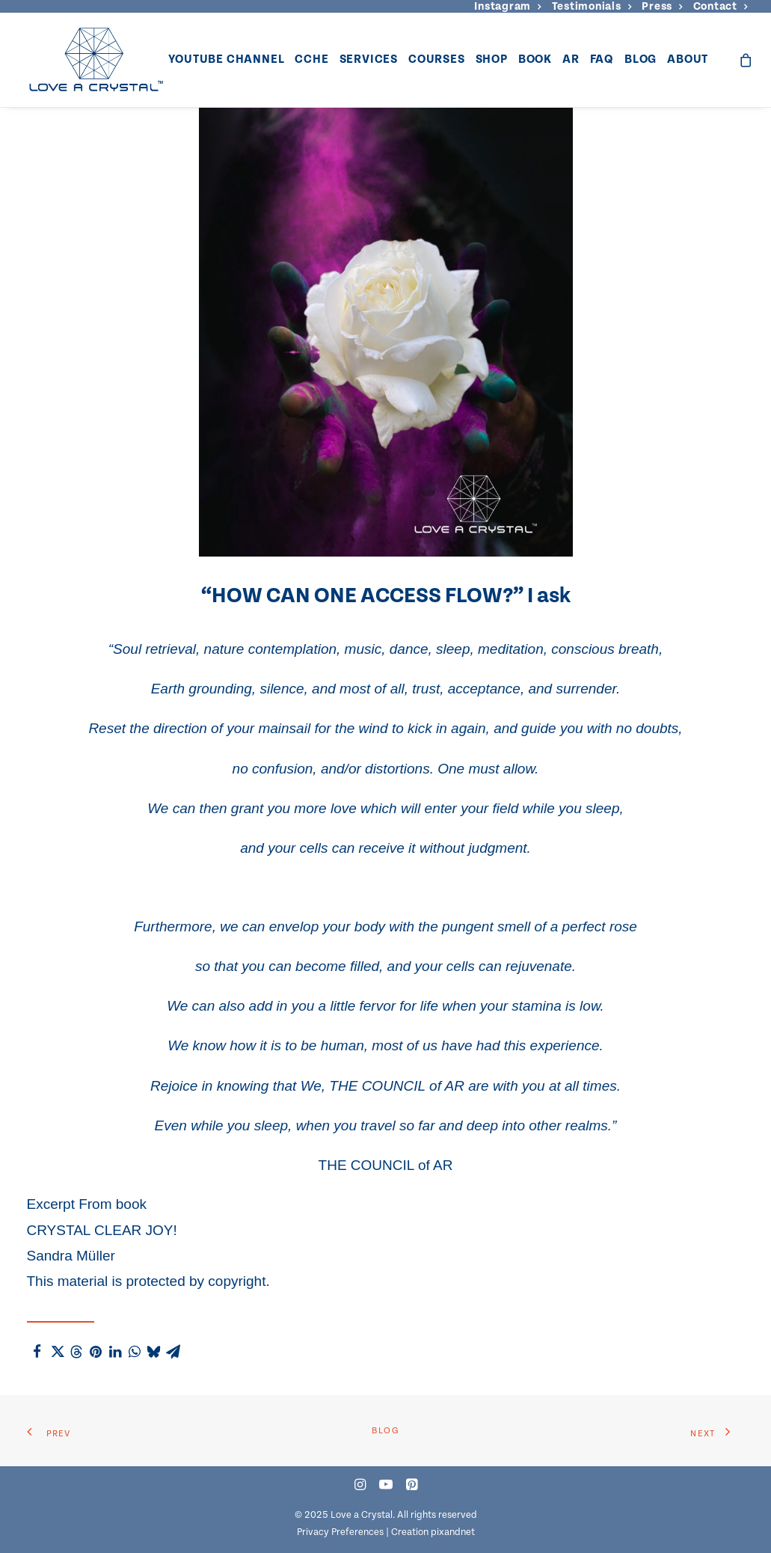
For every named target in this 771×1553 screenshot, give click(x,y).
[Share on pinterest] (96, 1352)
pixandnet (453, 1532)
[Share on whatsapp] (135, 1352)
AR (571, 59)
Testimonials (592, 6)
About (687, 59)
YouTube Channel (226, 59)
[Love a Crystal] (96, 60)
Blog (640, 59)
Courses (436, 59)
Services (369, 59)
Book (535, 59)
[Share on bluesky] (154, 1352)
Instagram (507, 6)
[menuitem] (507, 6)
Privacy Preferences (340, 1532)
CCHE (311, 59)
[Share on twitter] (57, 1352)
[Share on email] (173, 1352)
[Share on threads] (76, 1352)
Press (662, 6)
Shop (492, 59)
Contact (720, 6)
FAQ (602, 59)
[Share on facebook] (37, 1352)
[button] (360, 1486)
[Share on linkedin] (115, 1352)
